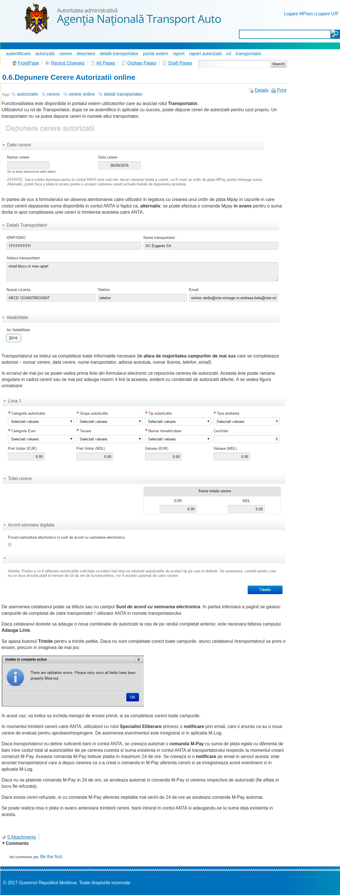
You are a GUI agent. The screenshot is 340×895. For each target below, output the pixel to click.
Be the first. (51, 856)
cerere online (82, 94)
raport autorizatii (205, 53)
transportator (249, 53)
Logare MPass (298, 13)
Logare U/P (327, 13)
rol (228, 53)
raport (179, 53)
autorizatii (45, 53)
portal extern (155, 53)
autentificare (18, 53)
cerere (65, 53)
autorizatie (27, 94)
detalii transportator (119, 53)
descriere (86, 53)
